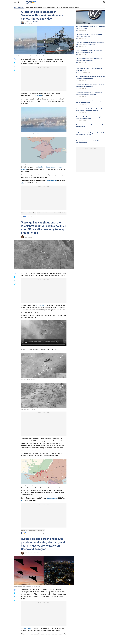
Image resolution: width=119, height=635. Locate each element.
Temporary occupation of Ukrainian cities (42, 213)
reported (39, 95)
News (77, 30)
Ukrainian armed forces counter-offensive (44, 7)
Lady (77, 120)
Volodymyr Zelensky (74, 7)
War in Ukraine (29, 7)
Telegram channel (52, 180)
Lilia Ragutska (28, 21)
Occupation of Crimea (31, 213)
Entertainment (79, 72)
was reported (28, 628)
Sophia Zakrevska (28, 235)
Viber (22, 500)
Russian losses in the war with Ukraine (59, 213)
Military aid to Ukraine (62, 7)
